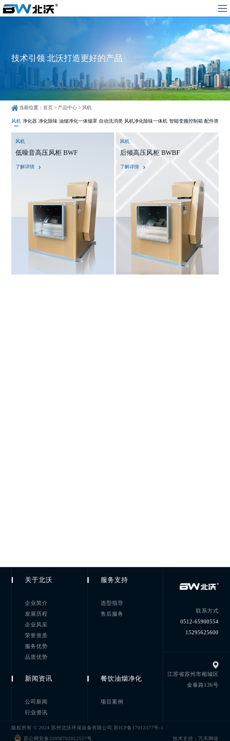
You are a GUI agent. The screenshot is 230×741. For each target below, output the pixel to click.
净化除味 (48, 121)
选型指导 (112, 599)
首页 (48, 107)
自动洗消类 (111, 121)
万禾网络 (208, 734)
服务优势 (36, 642)
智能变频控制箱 (186, 121)
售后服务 (112, 610)
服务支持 (114, 576)
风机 (87, 107)
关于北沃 (38, 576)
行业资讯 (36, 708)
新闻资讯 (38, 674)
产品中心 (67, 107)
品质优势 (36, 653)
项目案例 (112, 698)
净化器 (29, 121)
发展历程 (36, 610)
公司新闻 (36, 698)
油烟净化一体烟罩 (78, 121)
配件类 (211, 121)
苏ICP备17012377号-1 (139, 723)
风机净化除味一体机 (145, 121)
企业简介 (36, 599)
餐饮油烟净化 (121, 674)
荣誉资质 (36, 632)
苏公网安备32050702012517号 (51, 733)
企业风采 (36, 621)
